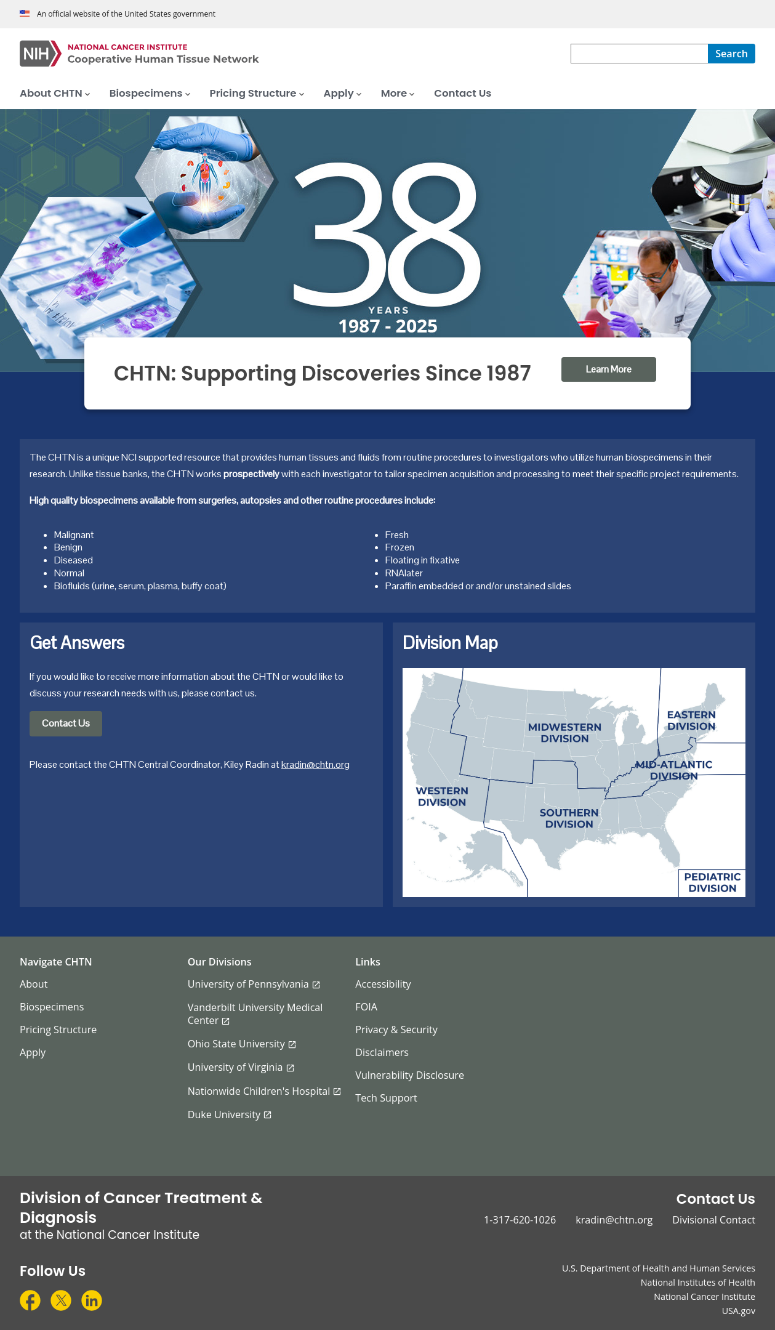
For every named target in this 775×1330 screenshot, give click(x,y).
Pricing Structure (58, 1029)
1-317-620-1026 (520, 1220)
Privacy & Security (396, 1029)
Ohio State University (236, 1043)
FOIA (366, 1007)
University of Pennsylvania (248, 984)
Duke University (224, 1114)
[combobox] (639, 53)
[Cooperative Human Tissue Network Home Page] (295, 53)
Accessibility (383, 984)
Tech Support (386, 1098)
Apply (33, 1052)
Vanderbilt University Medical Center (255, 1014)
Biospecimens (52, 1007)
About (34, 984)
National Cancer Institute (704, 1296)
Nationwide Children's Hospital (259, 1091)
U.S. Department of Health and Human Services (658, 1268)
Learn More (609, 369)
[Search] (731, 53)
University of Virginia (235, 1067)
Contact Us (66, 723)
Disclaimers (382, 1052)
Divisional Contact (713, 1220)
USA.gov (738, 1310)
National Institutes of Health (698, 1282)
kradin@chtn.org (315, 764)
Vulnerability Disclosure (409, 1075)
